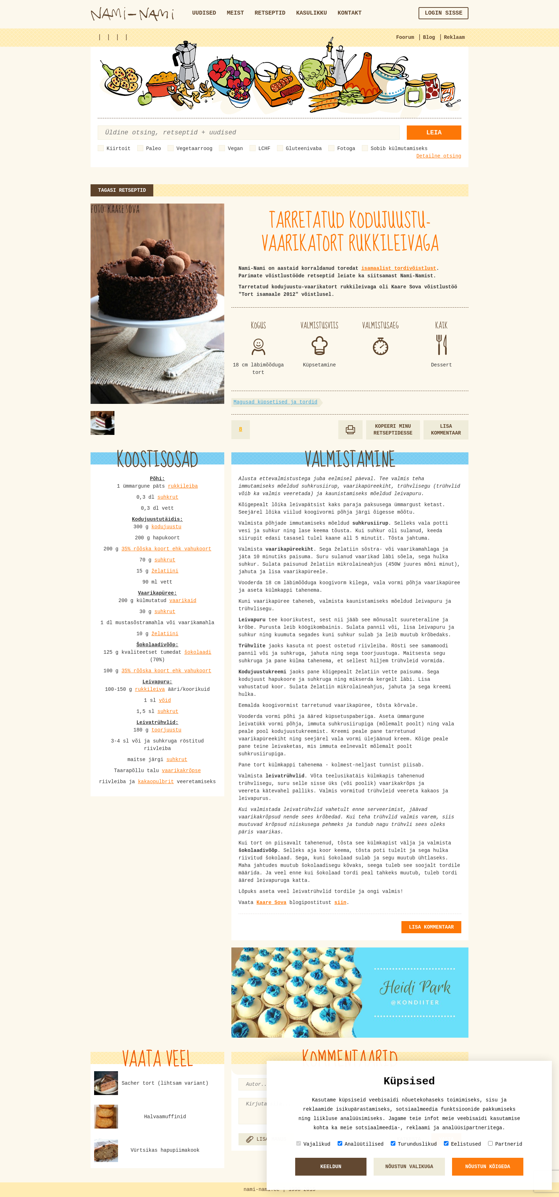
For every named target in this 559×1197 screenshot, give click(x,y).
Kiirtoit (118, 148)
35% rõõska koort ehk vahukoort (166, 549)
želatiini (165, 571)
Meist (235, 13)
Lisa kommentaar (446, 429)
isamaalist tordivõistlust (398, 268)
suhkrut (168, 497)
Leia (434, 132)
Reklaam (454, 37)
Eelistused (462, 1144)
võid (165, 700)
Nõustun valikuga (409, 1167)
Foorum (405, 37)
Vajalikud (313, 1144)
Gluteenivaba (304, 148)
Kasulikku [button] (311, 13)
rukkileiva (150, 689)
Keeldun (331, 1167)
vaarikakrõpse (181, 771)
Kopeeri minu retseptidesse (393, 429)
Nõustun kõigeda (487, 1167)
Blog (429, 37)
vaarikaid (182, 600)
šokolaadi (197, 652)
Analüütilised (361, 1144)
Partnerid (505, 1144)
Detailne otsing (438, 156)
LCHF (264, 148)
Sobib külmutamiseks (399, 148)
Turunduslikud (414, 1144)
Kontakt (349, 13)
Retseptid (270, 13)
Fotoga (346, 148)
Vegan (235, 148)
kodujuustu (166, 527)
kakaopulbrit (156, 782)
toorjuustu (166, 730)
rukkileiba (183, 486)
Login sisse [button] (443, 13)
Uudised (204, 13)
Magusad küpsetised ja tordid (275, 402)
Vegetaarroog (194, 148)
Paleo (153, 148)
